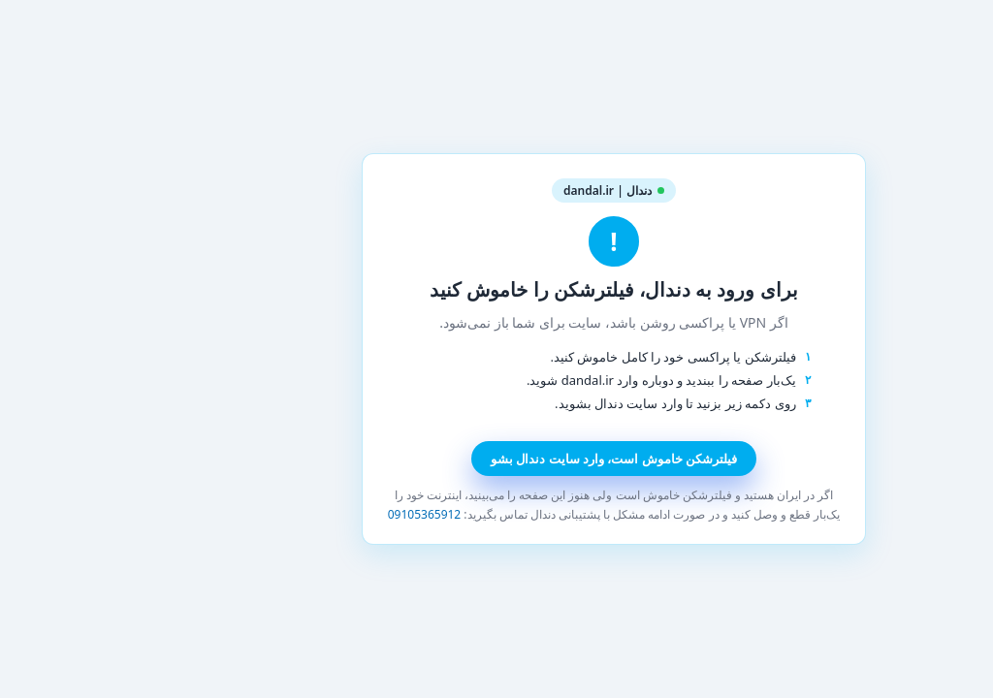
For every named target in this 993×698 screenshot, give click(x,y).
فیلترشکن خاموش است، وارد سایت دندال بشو (496, 458)
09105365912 (307, 514)
